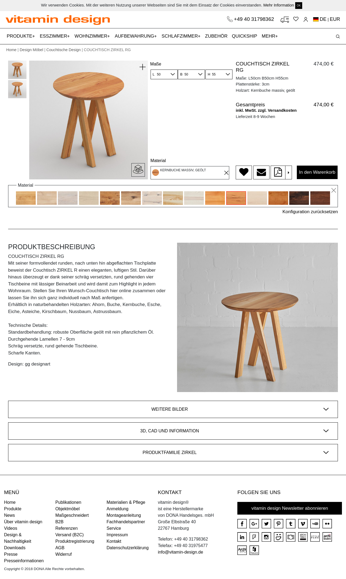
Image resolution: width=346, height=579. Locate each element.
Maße (155, 64)
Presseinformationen (24, 560)
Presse (11, 554)
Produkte (12, 508)
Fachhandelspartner (126, 521)
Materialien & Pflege (126, 502)
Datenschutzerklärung (128, 547)
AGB (60, 547)
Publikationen (68, 502)
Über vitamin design (23, 521)
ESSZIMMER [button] (54, 36)
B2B (59, 521)
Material (158, 160)
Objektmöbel (67, 508)
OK (299, 5)
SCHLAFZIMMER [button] (180, 36)
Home (11, 50)
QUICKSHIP (246, 35)
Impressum (117, 534)
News (9, 515)
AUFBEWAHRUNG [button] (135, 36)
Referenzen (66, 528)
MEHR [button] (269, 36)
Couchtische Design (63, 50)
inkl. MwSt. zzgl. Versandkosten (266, 110)
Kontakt (114, 541)
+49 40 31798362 (254, 19)
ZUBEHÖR (216, 36)
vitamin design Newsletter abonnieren (289, 508)
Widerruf (63, 554)
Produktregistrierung (74, 541)
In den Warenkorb (317, 172)
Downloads (14, 547)
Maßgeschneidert (72, 515)
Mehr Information (278, 5)
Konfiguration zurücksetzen (310, 211)
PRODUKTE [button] (20, 36)
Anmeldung (117, 508)
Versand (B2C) (69, 534)
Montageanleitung (124, 515)
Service (114, 528)
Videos (10, 528)
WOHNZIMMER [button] (92, 36)
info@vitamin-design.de (180, 552)
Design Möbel (31, 50)
